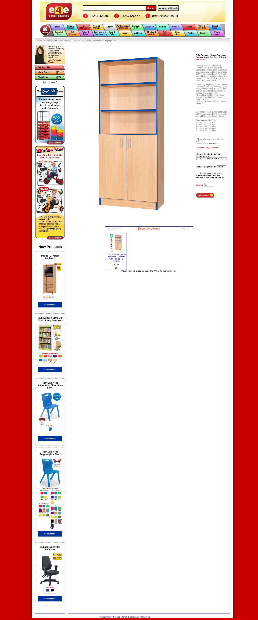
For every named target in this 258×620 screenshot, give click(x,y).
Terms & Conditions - (131, 617)
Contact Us (145, 617)
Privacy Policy (106, 617)
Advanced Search (168, 8)
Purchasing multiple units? (210, 175)
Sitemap (116, 617)
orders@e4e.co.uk (165, 16)
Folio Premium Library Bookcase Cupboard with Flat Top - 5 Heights (116, 258)
